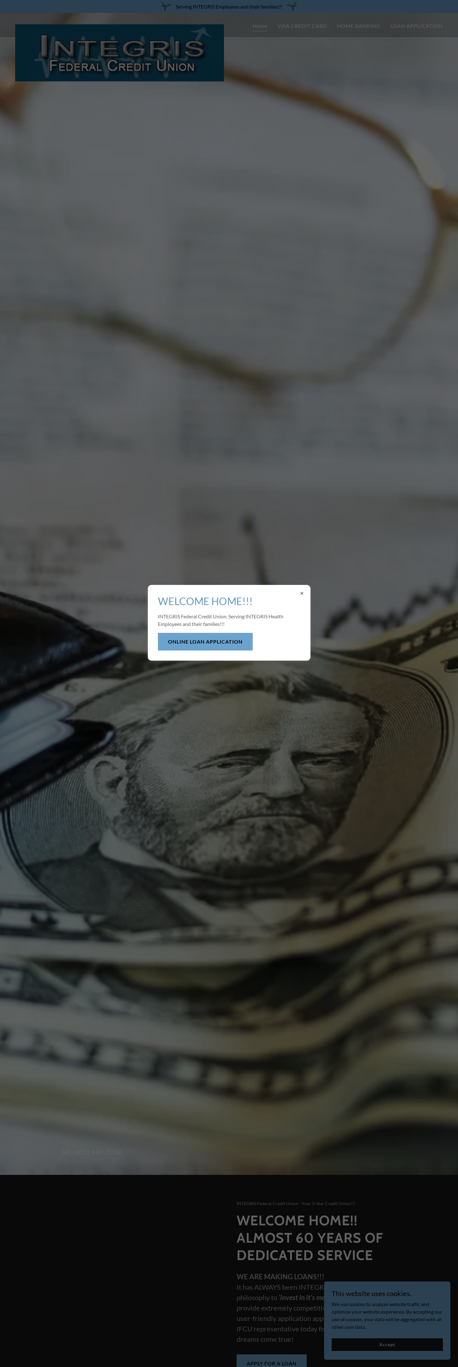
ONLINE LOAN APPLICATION (205, 642)
